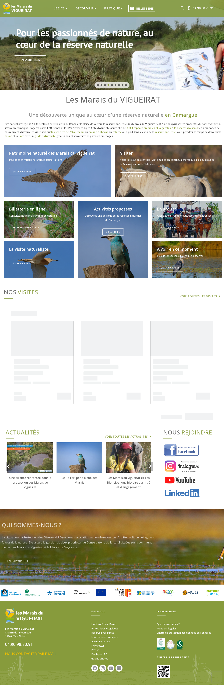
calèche (117, 132)
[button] (98, 85)
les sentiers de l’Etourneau (67, 132)
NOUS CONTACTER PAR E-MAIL (31, 653)
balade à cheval (98, 132)
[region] (112, 45)
